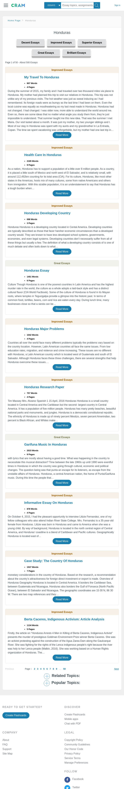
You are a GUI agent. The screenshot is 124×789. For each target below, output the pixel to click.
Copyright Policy (73, 740)
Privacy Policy (72, 753)
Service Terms (72, 758)
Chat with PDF (72, 723)
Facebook (77, 779)
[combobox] (52, 5)
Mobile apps (71, 719)
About (5, 740)
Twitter (75, 787)
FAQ (5, 744)
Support (6, 749)
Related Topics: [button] (66, 675)
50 (64, 669)
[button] (6, 5)
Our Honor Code (73, 749)
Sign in (117, 5)
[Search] (97, 5)
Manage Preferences (76, 762)
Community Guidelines (77, 744)
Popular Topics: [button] (66, 682)
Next (116, 669)
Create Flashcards (15, 715)
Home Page (14, 20)
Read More (62, 135)
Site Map (7, 753)
